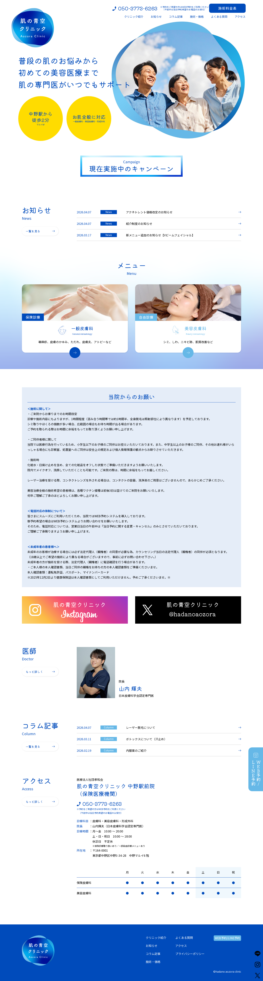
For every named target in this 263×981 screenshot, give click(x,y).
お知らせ (151, 945)
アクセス (181, 945)
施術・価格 (153, 961)
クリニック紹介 (156, 937)
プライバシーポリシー (190, 953)
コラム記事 (153, 953)
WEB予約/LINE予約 (227, 938)
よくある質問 (184, 937)
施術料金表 (227, 8)
